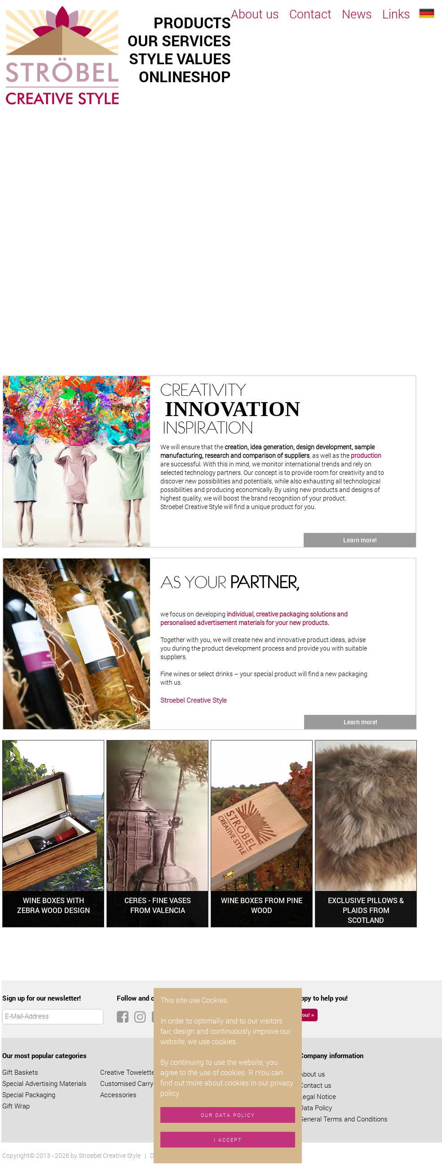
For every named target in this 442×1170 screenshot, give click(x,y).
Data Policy (315, 1107)
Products (192, 22)
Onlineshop (185, 76)
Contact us (315, 1085)
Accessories (118, 1094)
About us (255, 14)
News (357, 14)
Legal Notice (317, 1096)
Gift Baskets (20, 1072)
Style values (180, 58)
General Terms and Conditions (343, 1118)
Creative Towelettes (129, 1072)
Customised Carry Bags (135, 1083)
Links (396, 14)
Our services (179, 40)
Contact (310, 14)
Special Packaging (28, 1094)
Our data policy (228, 1115)
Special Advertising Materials (44, 1083)
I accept (228, 1139)
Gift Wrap (16, 1105)
